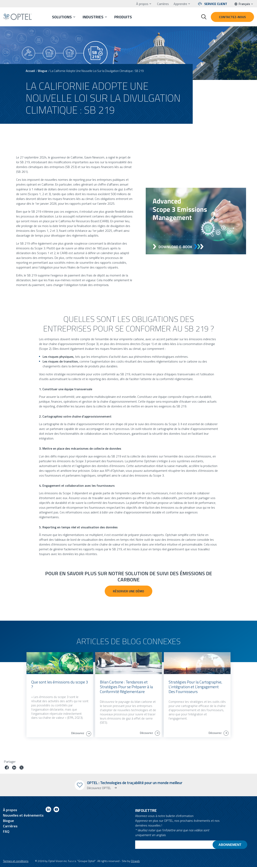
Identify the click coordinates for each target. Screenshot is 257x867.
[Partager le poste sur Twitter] (21, 768)
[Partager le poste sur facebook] (7, 768)
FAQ (6, 831)
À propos (142, 3)
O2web (135, 861)
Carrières (163, 3)
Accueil (30, 71)
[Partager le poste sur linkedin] (14, 768)
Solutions (62, 17)
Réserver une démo (128, 591)
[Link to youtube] (56, 810)
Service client (215, 3)
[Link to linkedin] (48, 810)
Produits (123, 17)
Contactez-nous (232, 17)
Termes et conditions (15, 861)
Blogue (42, 71)
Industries (93, 17)
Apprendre (180, 3)
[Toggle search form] (204, 17)
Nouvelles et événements (23, 815)
